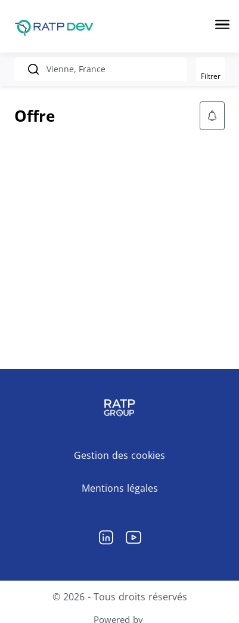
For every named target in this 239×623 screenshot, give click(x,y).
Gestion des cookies (119, 455)
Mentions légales (120, 488)
